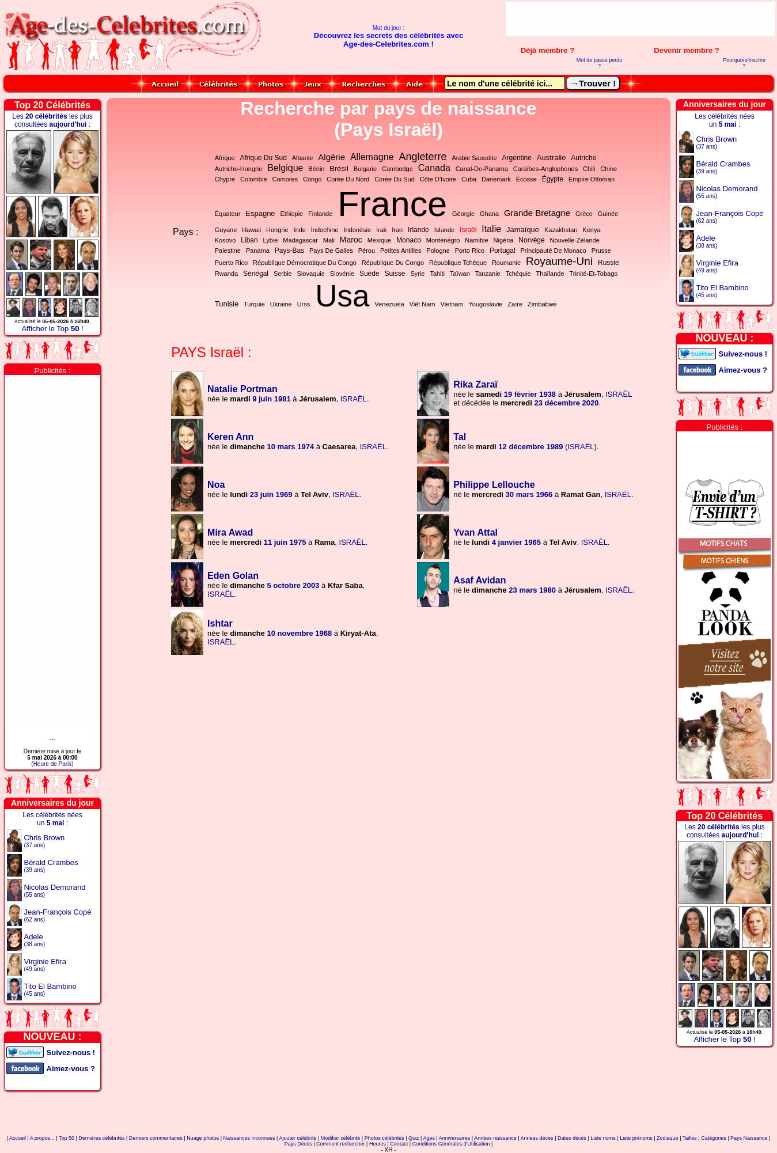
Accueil (17, 1138)
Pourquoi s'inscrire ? (744, 63)
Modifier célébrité (341, 1138)
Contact (399, 1144)
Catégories (713, 1138)
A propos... (42, 1138)
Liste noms (603, 1138)
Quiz (413, 1138)
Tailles (690, 1138)
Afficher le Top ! (52, 328)
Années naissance (495, 1138)
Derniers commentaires (156, 1138)
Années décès (537, 1138)
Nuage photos (203, 1138)
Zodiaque (668, 1138)
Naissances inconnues (249, 1138)
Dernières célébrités (101, 1138)
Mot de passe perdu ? (600, 63)
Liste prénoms (636, 1138)
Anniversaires (455, 1138)
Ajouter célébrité (297, 1138)
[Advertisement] (640, 19)
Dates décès (572, 1138)
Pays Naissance (749, 1138)
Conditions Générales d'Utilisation (451, 1144)
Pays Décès (298, 1144)
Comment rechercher (340, 1144)
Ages (429, 1138)
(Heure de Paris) (52, 764)
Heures (377, 1144)
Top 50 (66, 1138)
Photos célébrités (384, 1138)
